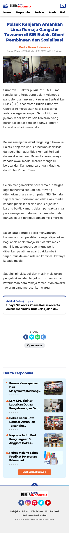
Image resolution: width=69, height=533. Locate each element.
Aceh (52, 12)
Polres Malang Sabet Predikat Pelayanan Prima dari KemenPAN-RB (23, 456)
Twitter (42, 504)
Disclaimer (37, 511)
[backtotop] (34, 486)
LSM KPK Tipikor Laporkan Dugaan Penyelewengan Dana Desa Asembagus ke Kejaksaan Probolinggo (24, 404)
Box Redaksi (52, 511)
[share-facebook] (25, 337)
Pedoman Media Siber (34, 515)
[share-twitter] (31, 337)
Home (7, 12)
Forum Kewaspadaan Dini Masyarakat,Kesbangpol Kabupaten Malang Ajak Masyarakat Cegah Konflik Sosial (25, 387)
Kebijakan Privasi (19, 511)
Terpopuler (23, 12)
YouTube (50, 504)
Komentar (34, 345)
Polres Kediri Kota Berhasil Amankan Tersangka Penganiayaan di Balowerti (22, 422)
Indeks (39, 12)
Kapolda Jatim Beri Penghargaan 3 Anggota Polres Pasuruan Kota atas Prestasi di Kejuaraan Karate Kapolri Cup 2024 (23, 439)
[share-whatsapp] (37, 337)
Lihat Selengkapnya (34, 472)
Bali (62, 12)
